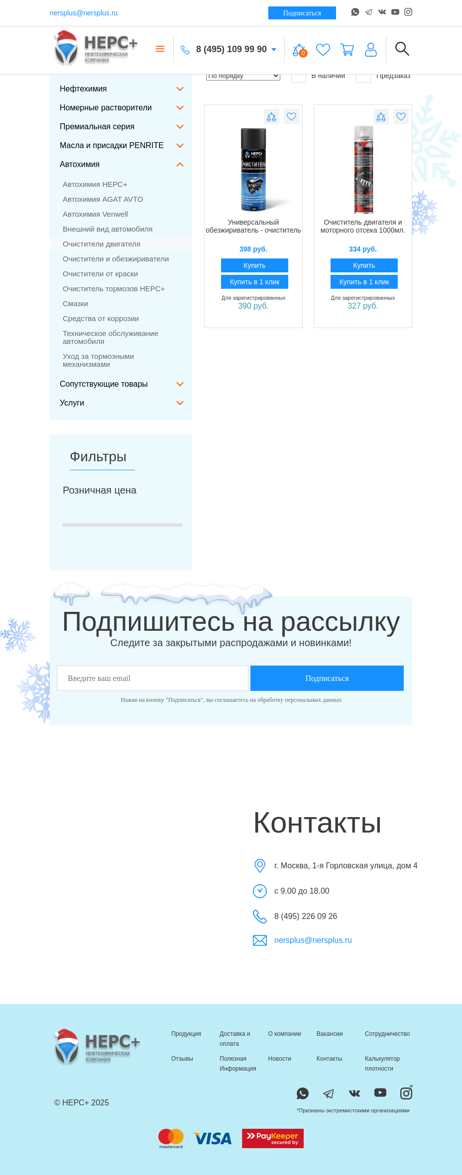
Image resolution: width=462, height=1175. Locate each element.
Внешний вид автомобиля (108, 229)
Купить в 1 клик (255, 282)
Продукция (186, 1033)
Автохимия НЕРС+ (95, 184)
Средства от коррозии (101, 318)
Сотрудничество (387, 1033)
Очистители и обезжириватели (116, 258)
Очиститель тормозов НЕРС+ (114, 288)
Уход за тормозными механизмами (98, 360)
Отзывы (182, 1058)
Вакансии (330, 1033)
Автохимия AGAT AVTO (103, 199)
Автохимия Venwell (95, 214)
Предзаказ (383, 75)
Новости (279, 1058)
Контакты (330, 1058)
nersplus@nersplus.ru (83, 13)
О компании (284, 1033)
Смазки (75, 303)
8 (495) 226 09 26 (305, 916)
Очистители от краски (100, 273)
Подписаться (302, 13)
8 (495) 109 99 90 (231, 49)
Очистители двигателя (101, 244)
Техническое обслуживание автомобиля (110, 337)
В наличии (318, 75)
